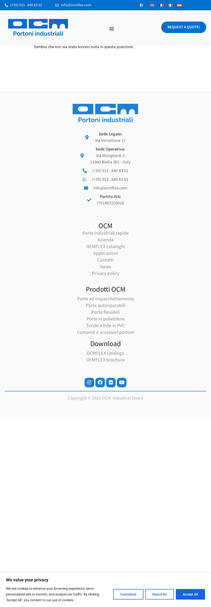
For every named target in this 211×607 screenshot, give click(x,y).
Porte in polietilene (105, 395)
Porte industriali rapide (105, 309)
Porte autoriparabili (105, 381)
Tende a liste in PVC (105, 402)
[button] (111, 29)
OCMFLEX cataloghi (105, 322)
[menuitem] (152, 5)
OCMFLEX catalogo (105, 429)
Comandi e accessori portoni (105, 408)
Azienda (105, 316)
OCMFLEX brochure (105, 436)
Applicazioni (105, 329)
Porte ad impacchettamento (105, 375)
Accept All (190, 594)
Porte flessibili (105, 388)
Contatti (105, 336)
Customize (128, 594)
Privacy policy (105, 349)
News (105, 343)
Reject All (159, 594)
